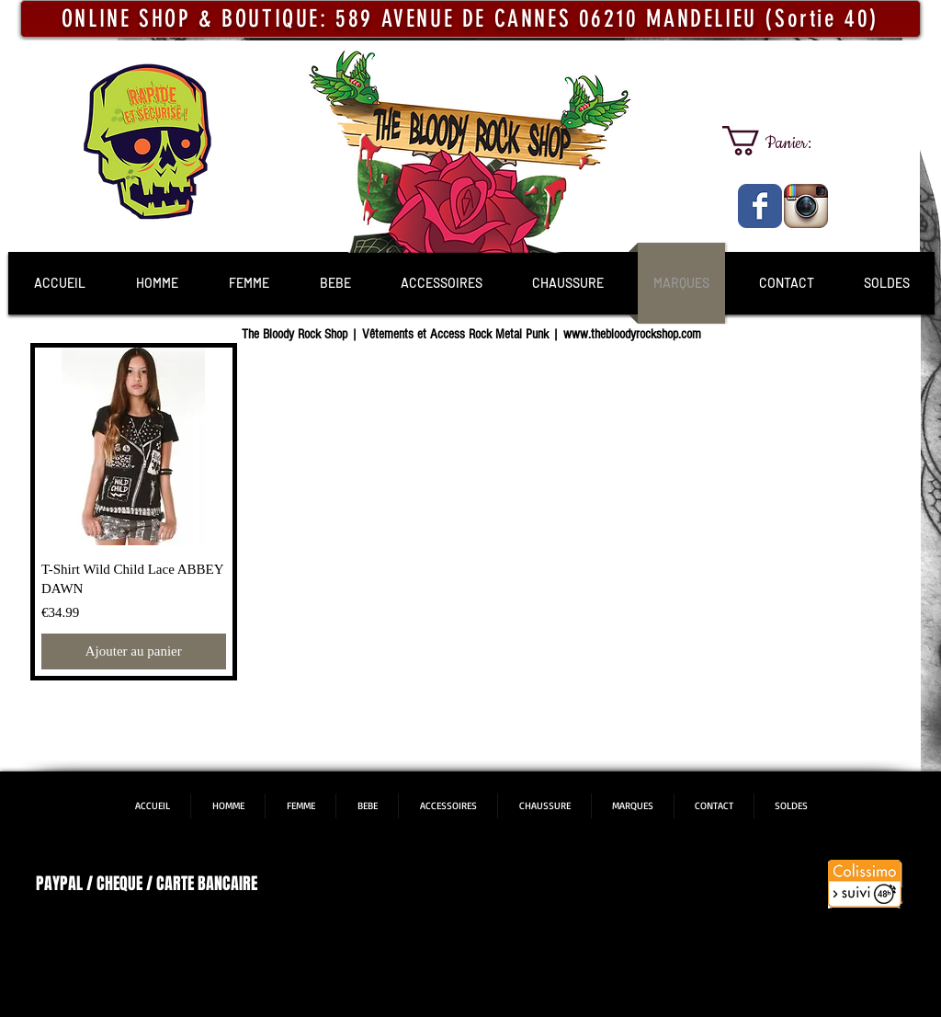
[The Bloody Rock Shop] (760, 206)
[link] (783, 140)
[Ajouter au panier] (133, 651)
